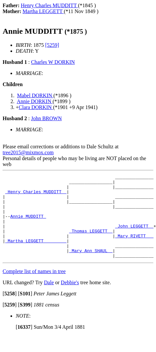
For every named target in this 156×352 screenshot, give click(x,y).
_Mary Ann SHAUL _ (91, 266)
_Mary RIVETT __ (134, 248)
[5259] (52, 45)
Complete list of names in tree (34, 288)
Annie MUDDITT (28, 225)
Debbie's (70, 299)
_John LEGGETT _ (134, 237)
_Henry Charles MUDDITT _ (36, 195)
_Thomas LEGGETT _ (91, 243)
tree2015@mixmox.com (28, 152)
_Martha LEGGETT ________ (36, 254)
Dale (49, 299)
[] (10, 310)
